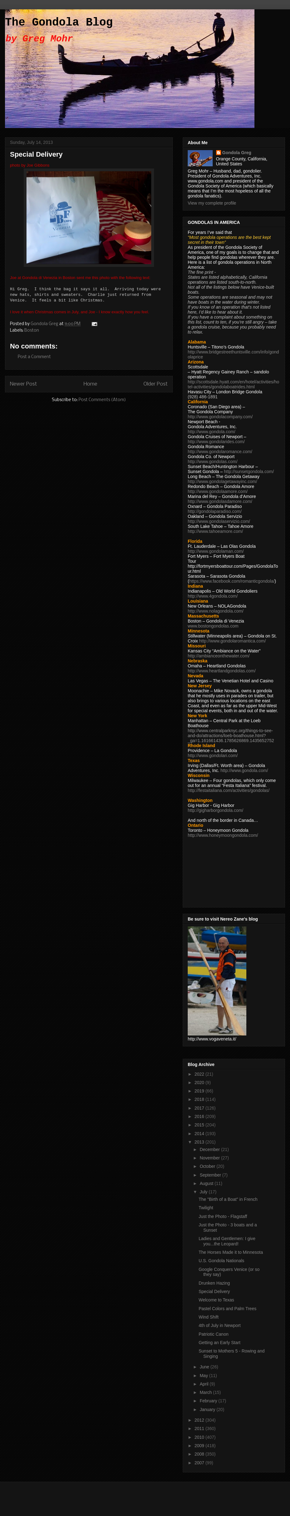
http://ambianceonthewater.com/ (218, 655)
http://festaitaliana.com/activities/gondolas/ (228, 790)
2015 (200, 1124)
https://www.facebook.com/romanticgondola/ (232, 581)
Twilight (206, 1207)
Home (90, 384)
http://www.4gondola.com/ (213, 596)
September (211, 1175)
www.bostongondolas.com (213, 625)
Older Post (155, 384)
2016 (200, 1116)
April (205, 1383)
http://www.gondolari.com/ (213, 755)
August (207, 1183)
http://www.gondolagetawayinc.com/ (222, 481)
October (208, 1166)
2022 (200, 1074)
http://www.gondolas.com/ (213, 461)
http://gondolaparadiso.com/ (215, 511)
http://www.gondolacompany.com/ (220, 416)
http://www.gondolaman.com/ (216, 551)
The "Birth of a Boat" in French (228, 1199)
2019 (200, 1090)
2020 (200, 1082)
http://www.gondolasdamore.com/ (220, 501)
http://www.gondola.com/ (211, 431)
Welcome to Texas (216, 1299)
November (210, 1157)
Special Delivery (214, 1291)
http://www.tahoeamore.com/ (215, 531)
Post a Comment (34, 357)
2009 (200, 1445)
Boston (31, 330)
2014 (200, 1133)
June (205, 1366)
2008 (200, 1454)
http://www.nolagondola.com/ (216, 611)
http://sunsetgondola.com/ (249, 471)
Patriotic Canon (214, 1334)
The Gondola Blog (59, 22)
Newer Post (23, 384)
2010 (200, 1437)
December (210, 1149)
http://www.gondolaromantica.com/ (232, 640)
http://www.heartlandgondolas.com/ (222, 670)
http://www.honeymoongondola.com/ (223, 835)
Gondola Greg (236, 152)
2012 (200, 1420)
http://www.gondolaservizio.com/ (219, 521)
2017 (200, 1108)
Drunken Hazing (214, 1283)
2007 (200, 1462)
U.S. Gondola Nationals (221, 1260)
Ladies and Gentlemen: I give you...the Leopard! (227, 1241)
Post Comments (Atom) (102, 400)
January (208, 1409)
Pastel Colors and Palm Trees (227, 1308)
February (209, 1400)
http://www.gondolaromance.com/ (220, 451)
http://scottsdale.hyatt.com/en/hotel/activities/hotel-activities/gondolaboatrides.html (233, 384)
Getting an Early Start (219, 1342)
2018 (200, 1099)
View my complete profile (212, 203)
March (206, 1392)
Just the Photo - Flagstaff (223, 1216)
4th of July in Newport (220, 1325)
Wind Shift (209, 1317)
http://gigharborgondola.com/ (215, 810)
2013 (200, 1141)
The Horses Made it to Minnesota (231, 1252)
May (204, 1375)
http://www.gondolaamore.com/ (218, 491)
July (204, 1191)
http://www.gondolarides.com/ (216, 441)
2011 (200, 1428)
